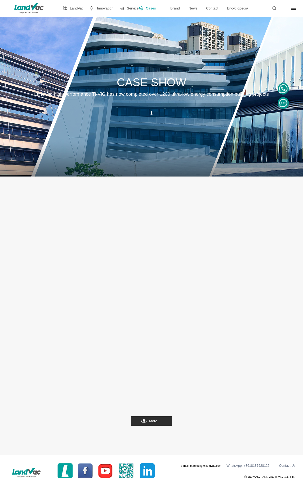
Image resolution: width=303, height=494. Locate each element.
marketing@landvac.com (205, 465)
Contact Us (287, 465)
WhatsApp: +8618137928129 (248, 465)
